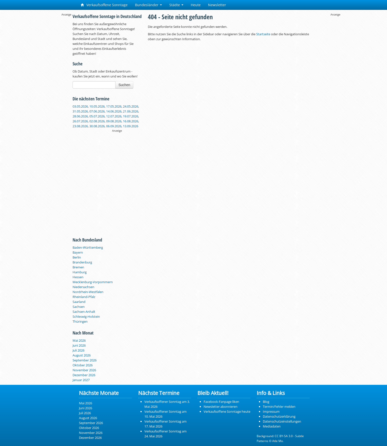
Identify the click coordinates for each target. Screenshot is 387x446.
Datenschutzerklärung (279, 416)
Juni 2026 (79, 345)
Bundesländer (148, 4)
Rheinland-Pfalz (84, 297)
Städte (176, 4)
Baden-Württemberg (88, 247)
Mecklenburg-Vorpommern (93, 282)
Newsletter (217, 4)
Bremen (78, 267)
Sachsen (79, 306)
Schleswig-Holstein (86, 316)
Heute (196, 4)
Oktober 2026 (83, 365)
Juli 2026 (78, 350)
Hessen (78, 277)
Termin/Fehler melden (279, 406)
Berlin (77, 257)
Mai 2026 (79, 340)
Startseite (263, 34)
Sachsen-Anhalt (84, 311)
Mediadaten (272, 426)
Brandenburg (82, 262)
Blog (266, 401)
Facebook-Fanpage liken (221, 401)
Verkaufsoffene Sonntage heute (227, 411)
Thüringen (80, 321)
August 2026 (82, 355)
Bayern (78, 252)
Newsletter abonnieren (220, 406)
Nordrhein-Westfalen (88, 292)
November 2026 (84, 370)
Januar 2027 (81, 380)
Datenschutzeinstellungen (282, 421)
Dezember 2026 (84, 375)
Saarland (79, 301)
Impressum (271, 411)
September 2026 (85, 360)
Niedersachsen (83, 287)
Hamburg (80, 272)
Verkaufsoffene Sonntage (104, 4)
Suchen (124, 85)
